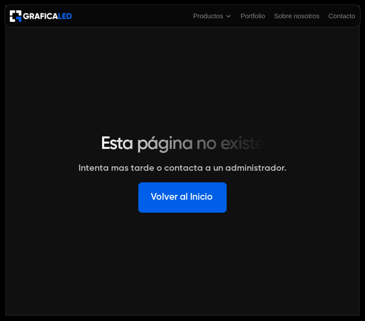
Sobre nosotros (296, 16)
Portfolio (253, 16)
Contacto (341, 16)
